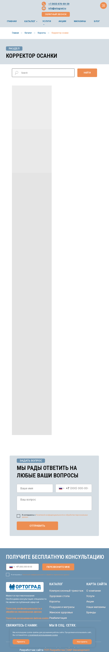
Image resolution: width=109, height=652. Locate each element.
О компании (93, 590)
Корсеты (42, 32)
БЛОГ (97, 21)
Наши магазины (96, 606)
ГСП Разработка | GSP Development (67, 649)
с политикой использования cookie (43, 635)
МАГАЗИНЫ (80, 21)
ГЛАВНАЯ (12, 21)
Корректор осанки (60, 32)
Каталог (28, 32)
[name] (35, 488)
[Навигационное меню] (103, 6)
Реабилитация (58, 617)
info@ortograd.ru (57, 8)
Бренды (91, 612)
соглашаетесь (21, 635)
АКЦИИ (62, 21)
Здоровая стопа (59, 596)
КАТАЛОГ (29, 21)
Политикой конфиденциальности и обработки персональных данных (45, 574)
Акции (90, 601)
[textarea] (54, 503)
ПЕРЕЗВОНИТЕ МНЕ (58, 566)
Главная (15, 32)
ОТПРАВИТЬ (37, 525)
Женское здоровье (61, 612)
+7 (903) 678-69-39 (58, 4)
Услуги (90, 596)
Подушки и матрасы (62, 606)
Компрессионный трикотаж (66, 590)
